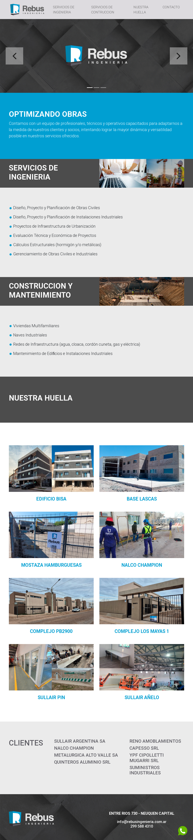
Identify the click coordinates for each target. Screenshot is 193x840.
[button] (14, 56)
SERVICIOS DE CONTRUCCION (102, 9)
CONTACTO (171, 7)
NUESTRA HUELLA (140, 9)
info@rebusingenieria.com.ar (141, 821)
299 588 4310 (141, 826)
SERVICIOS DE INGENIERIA (63, 9)
